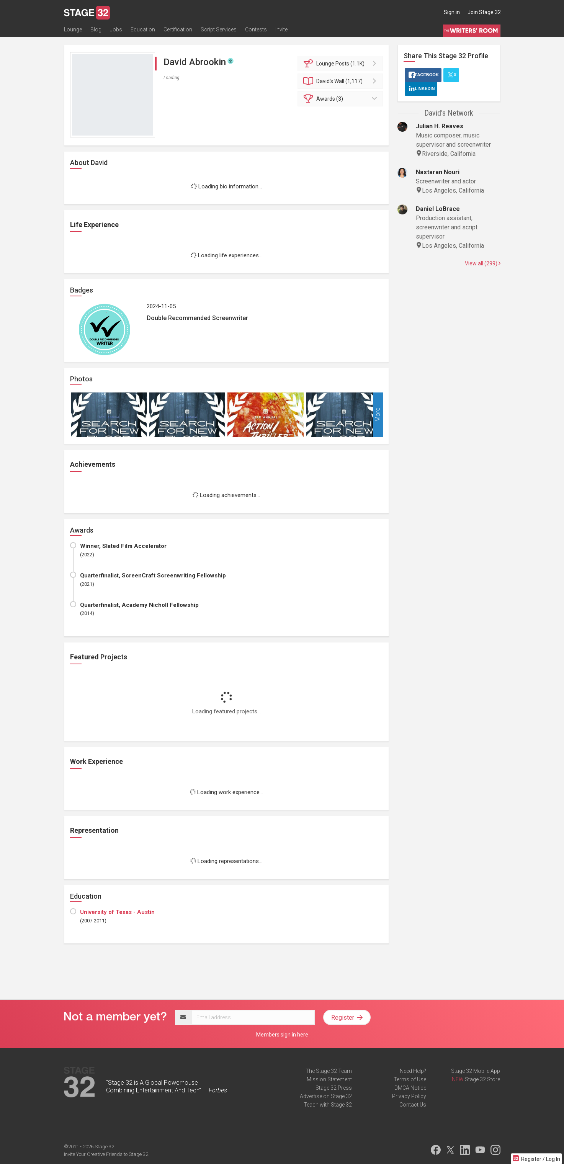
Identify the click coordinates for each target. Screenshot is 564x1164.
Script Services (219, 29)
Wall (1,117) (341, 81)
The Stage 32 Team (329, 1071)
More (377, 415)
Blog (95, 29)
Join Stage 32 (484, 12)
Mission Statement (329, 1079)
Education (143, 29)
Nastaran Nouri (437, 172)
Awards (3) (341, 98)
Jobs (116, 29)
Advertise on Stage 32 (326, 1096)
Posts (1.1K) (341, 63)
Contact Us (412, 1105)
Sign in (452, 12)
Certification (177, 29)
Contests (256, 29)
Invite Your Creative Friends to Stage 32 (106, 1154)
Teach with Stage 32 (328, 1105)
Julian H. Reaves (439, 126)
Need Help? (413, 1071)
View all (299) (482, 263)
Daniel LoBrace (438, 209)
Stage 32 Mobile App (475, 1071)
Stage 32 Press (334, 1088)
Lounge (73, 29)
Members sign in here (282, 1035)
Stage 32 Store (482, 1079)
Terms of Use (410, 1079)
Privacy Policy (409, 1096)
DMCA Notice (410, 1088)
